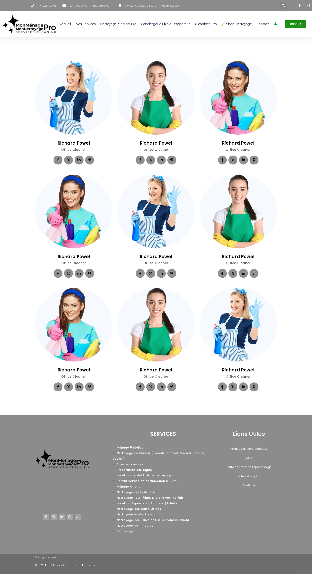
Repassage (125, 531)
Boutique (249, 485)
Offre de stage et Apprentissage (249, 467)
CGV (249, 458)
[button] (283, 5)
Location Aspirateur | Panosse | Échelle (147, 503)
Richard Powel (74, 143)
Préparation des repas (134, 470)
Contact (262, 24)
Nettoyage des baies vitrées (139, 509)
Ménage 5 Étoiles (130, 448)
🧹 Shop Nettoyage (236, 24)
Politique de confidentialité (249, 449)
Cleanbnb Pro (206, 24)
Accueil (65, 24)
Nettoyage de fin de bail (136, 526)
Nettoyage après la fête (136, 492)
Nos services (86, 24)
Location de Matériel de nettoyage (144, 475)
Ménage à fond (129, 487)
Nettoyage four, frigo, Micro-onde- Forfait (150, 498)
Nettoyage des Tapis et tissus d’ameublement (153, 520)
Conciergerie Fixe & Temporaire (165, 24)
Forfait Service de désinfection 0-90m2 (147, 481)
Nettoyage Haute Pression (137, 514)
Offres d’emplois (248, 476)
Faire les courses (130, 464)
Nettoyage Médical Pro (118, 24)
